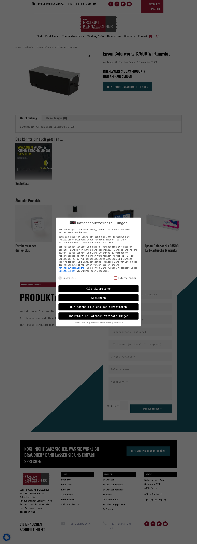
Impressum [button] (118, 320)
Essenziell (67, 275)
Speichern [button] (98, 295)
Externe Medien (125, 275)
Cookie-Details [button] (81, 320)
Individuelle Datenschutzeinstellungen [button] (99, 313)
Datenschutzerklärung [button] (101, 320)
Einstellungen (66, 268)
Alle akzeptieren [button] (98, 286)
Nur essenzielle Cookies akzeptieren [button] (98, 304)
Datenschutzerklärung (71, 265)
